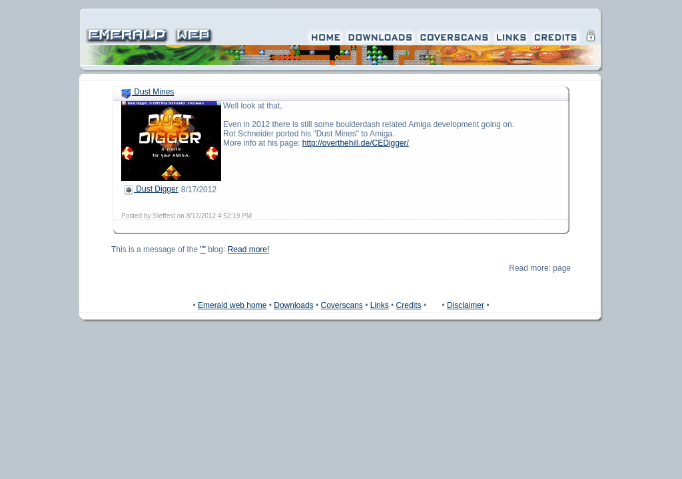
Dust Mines (147, 91)
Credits (409, 305)
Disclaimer (465, 305)
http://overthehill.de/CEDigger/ (355, 143)
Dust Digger (150, 189)
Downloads (293, 305)
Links (379, 305)
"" (203, 249)
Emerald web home (232, 305)
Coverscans (341, 305)
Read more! (249, 249)
